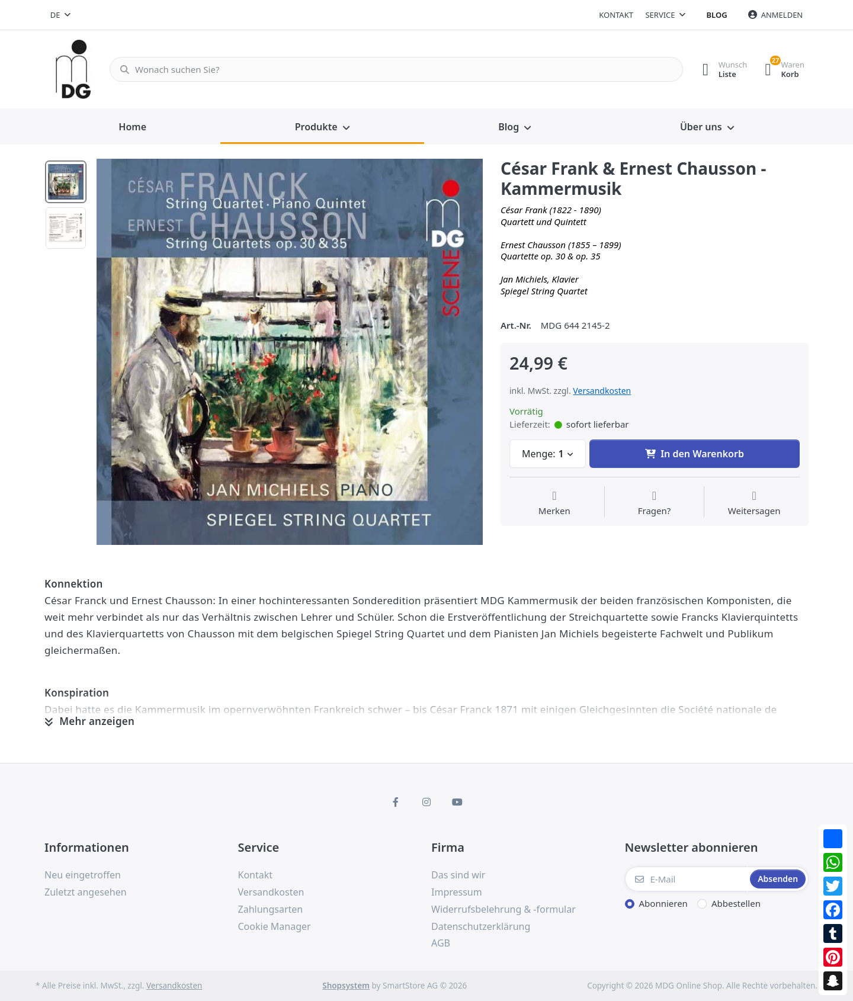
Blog (717, 14)
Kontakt (616, 14)
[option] (290, 352)
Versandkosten (602, 390)
